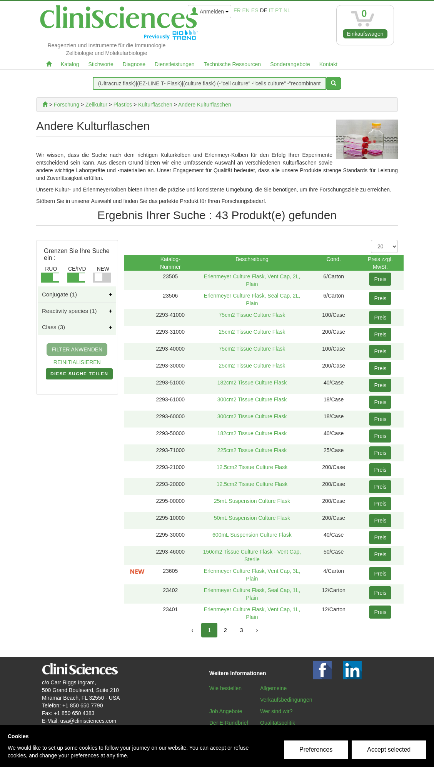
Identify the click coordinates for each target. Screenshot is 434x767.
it (271, 10)
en (246, 10)
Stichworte (100, 64)
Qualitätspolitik (277, 723)
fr (237, 10)
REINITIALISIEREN (77, 362)
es (255, 10)
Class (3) (53, 327)
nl (287, 10)
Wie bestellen (225, 688)
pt (278, 10)
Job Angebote (225, 711)
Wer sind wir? (276, 711)
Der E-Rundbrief (228, 723)
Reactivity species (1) (69, 311)
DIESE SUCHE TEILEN (79, 375)
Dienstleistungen (175, 64)
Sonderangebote (290, 64)
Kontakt (328, 64)
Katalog (70, 64)
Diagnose (134, 64)
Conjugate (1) (59, 294)
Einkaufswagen (365, 34)
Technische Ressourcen (232, 64)
